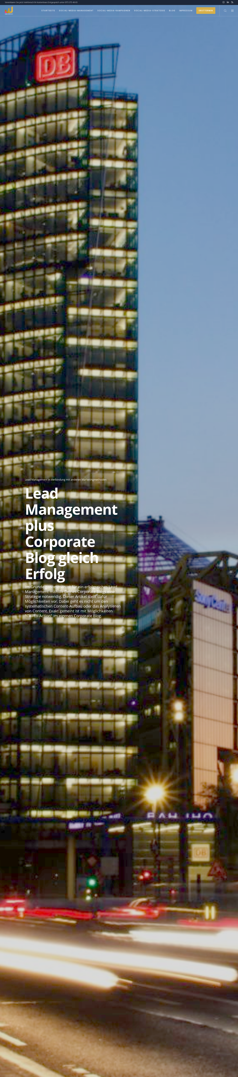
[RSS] (232, 2)
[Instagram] (223, 2)
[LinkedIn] (228, 2)
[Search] (223, 10)
